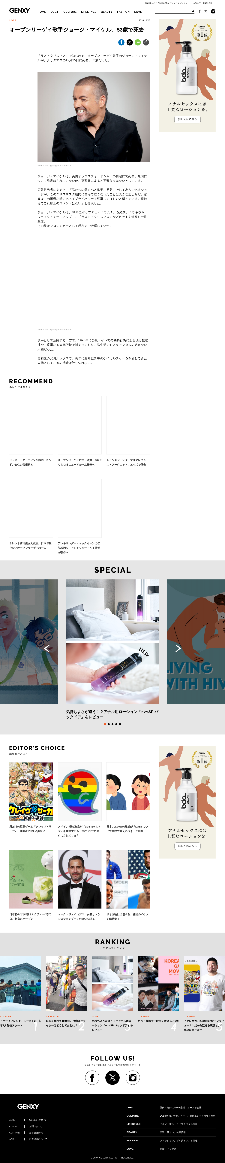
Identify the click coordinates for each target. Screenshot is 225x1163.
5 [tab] (120, 724)
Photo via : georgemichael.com (55, 165)
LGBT (55, 12)
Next (178, 648)
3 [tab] (112, 724)
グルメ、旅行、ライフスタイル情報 (162, 1124)
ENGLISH (207, 3)
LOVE (138, 12)
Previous (47, 648)
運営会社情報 (26, 1132)
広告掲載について (28, 1139)
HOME (42, 12)
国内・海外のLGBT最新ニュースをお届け (165, 1107)
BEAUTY (106, 12)
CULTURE (69, 12)
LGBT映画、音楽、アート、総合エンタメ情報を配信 (171, 1116)
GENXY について (28, 1120)
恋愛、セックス (151, 1149)
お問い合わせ (26, 1126)
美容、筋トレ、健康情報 (156, 1132)
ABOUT (197, 3)
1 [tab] (105, 724)
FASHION (123, 12)
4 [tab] (116, 724)
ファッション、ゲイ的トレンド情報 (162, 1140)
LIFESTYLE (88, 12)
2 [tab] (109, 724)
